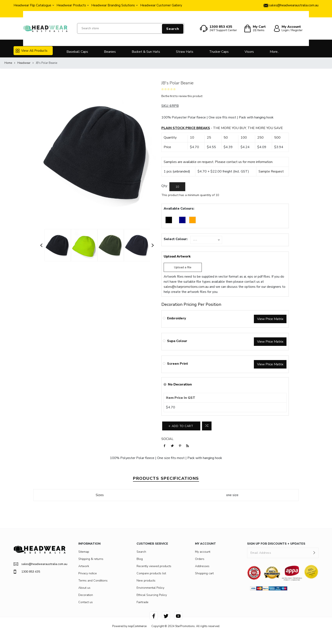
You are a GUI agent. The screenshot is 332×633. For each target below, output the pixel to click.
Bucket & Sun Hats (146, 51)
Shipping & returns (90, 559)
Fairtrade (142, 602)
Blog (140, 559)
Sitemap (83, 552)
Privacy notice (87, 573)
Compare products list (151, 573)
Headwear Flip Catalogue (32, 5)
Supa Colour (177, 341)
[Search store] (130, 28)
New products (146, 581)
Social (167, 439)
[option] (57, 245)
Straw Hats (184, 51)
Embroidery (176, 318)
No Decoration (180, 384)
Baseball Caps (77, 51)
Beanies (110, 51)
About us (84, 588)
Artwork (83, 566)
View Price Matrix (270, 319)
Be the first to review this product (181, 96)
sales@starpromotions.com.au (186, 286)
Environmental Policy (150, 588)
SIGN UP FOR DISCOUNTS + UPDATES (276, 544)
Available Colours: (179, 208)
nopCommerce (137, 626)
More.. (274, 51)
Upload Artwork (177, 256)
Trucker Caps (219, 51)
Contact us (85, 602)
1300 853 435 (27, 572)
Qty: (164, 186)
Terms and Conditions (93, 581)
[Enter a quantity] (177, 186)
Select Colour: (175, 239)
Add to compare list (207, 426)
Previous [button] (41, 245)
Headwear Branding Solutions (113, 5)
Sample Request (271, 171)
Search (172, 28)
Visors (249, 51)
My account (202, 552)
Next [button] (153, 245)
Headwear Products (71, 5)
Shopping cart (204, 573)
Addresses (202, 566)
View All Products (31, 51)
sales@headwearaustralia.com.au (40, 564)
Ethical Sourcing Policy (152, 595)
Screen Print (177, 363)
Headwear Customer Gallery (161, 5)
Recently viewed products (154, 566)
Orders (199, 559)
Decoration (85, 595)
